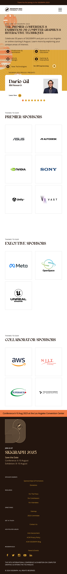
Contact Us (33, 524)
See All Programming (41, 66)
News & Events (33, 550)
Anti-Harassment (33, 533)
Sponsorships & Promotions (33, 481)
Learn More (13, 95)
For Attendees (34, 502)
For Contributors (33, 498)
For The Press (33, 494)
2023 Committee (33, 516)
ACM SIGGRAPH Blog (33, 542)
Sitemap (33, 511)
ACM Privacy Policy (33, 537)
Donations (33, 485)
